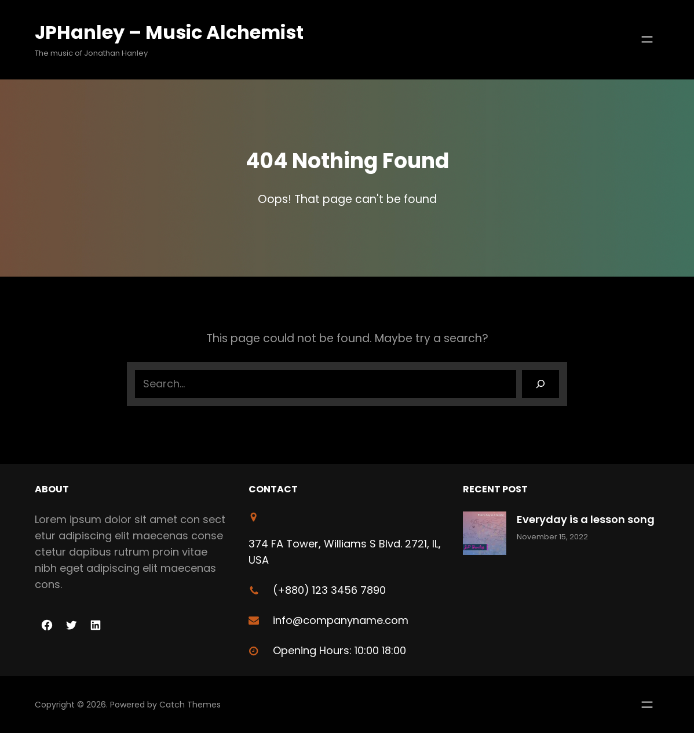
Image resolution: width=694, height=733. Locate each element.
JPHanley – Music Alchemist (169, 32)
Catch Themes (190, 704)
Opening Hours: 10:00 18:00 (339, 650)
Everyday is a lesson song (586, 519)
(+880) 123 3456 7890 (329, 590)
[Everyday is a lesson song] (484, 535)
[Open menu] (647, 39)
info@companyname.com (340, 620)
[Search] (540, 384)
